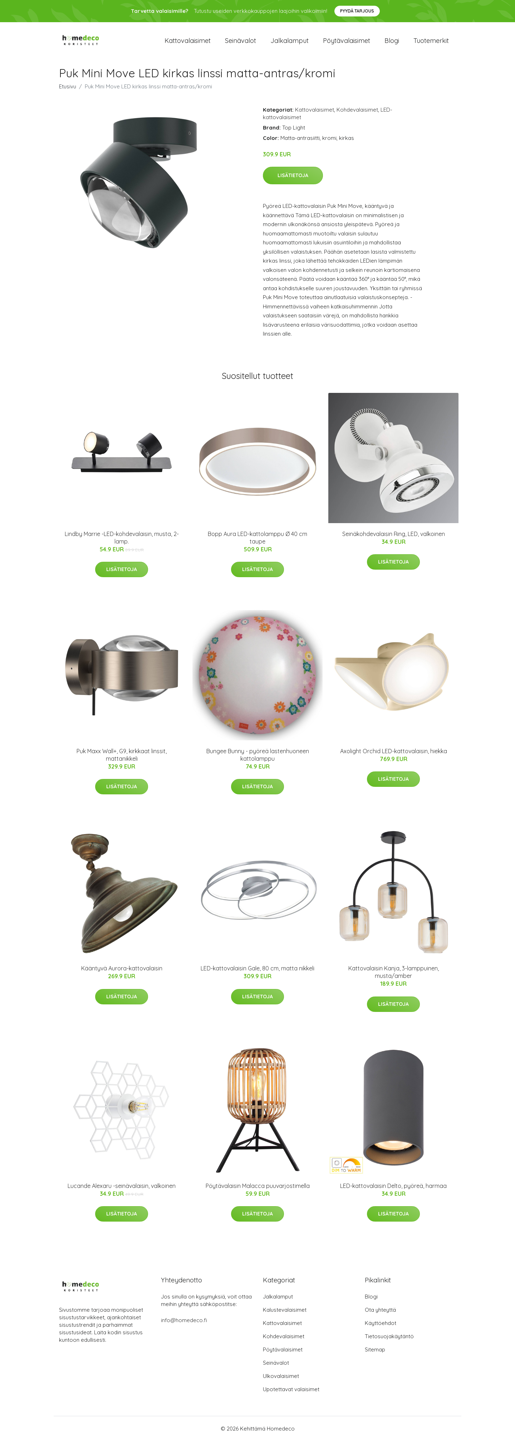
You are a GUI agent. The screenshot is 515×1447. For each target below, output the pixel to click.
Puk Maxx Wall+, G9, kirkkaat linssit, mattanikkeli (122, 761)
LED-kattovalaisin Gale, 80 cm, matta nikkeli (257, 974)
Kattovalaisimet (188, 43)
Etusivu (67, 92)
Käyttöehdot (380, 1329)
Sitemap (375, 1355)
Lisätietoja (293, 181)
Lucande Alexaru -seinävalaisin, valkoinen (122, 1191)
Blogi (391, 43)
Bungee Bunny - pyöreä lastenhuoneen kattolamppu (257, 761)
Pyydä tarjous (357, 11)
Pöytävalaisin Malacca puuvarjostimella (258, 1191)
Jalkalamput (289, 43)
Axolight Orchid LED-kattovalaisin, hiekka (393, 757)
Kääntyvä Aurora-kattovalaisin (121, 974)
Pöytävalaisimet (346, 43)
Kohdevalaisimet (357, 115)
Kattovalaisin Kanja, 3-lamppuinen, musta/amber (393, 978)
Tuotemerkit (431, 43)
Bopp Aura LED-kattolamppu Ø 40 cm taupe (257, 543)
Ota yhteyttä (380, 1315)
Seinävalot (240, 43)
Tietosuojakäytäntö (389, 1342)
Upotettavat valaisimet (291, 1395)
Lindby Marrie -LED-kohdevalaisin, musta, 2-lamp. (122, 543)
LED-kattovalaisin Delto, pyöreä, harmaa (393, 1191)
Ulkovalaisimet (281, 1382)
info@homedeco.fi (184, 1326)
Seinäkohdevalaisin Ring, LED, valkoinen (393, 540)
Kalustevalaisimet (284, 1315)
